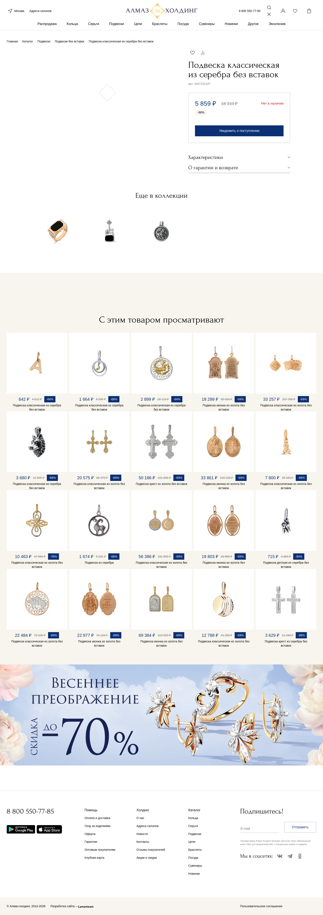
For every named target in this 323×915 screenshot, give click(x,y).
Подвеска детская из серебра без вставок (286, 564)
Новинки (231, 27)
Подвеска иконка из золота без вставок (224, 407)
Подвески (116, 27)
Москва (15, 12)
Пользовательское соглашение (261, 906)
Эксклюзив (277, 27)
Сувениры (207, 27)
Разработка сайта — (64, 906)
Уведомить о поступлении (239, 131)
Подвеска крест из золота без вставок (161, 484)
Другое (253, 27)
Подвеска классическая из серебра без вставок (37, 407)
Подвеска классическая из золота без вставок (286, 407)
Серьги (93, 27)
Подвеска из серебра (99, 562)
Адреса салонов (40, 12)
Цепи (138, 27)
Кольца (72, 27)
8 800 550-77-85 (249, 12)
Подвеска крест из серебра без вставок (286, 643)
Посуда (183, 27)
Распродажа (47, 27)
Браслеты (159, 27)
